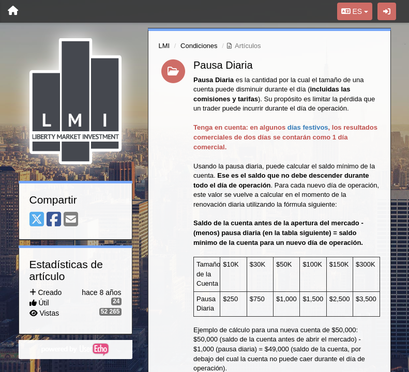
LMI (164, 46)
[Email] (71, 220)
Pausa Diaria (223, 65)
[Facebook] (54, 220)
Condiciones (199, 46)
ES (354, 11)
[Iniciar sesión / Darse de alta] (386, 11)
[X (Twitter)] (36, 220)
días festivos (307, 127)
